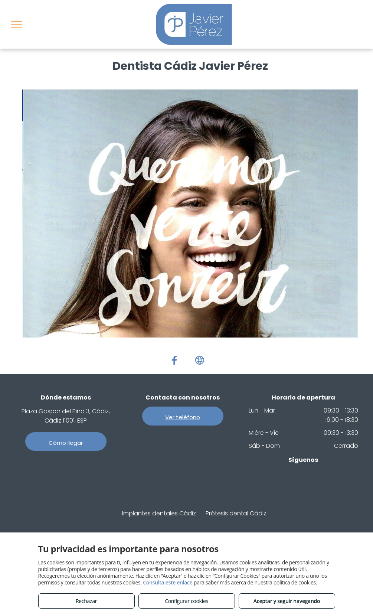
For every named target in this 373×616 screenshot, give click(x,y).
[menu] (16, 24)
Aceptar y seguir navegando (286, 600)
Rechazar (86, 600)
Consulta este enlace (167, 582)
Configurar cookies (186, 600)
